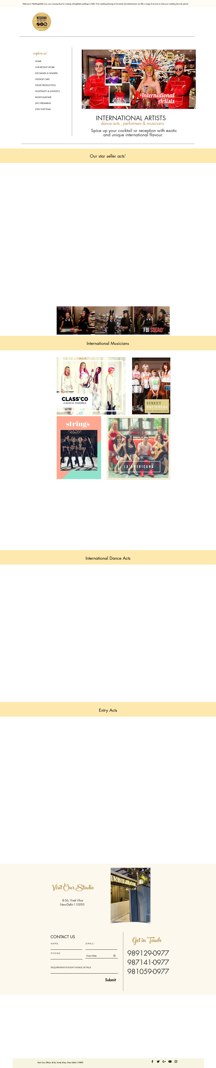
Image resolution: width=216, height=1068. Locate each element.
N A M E (54, 944)
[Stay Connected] (152, 1061)
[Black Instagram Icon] (176, 1061)
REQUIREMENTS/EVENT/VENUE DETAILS (71, 968)
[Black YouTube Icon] (170, 1061)
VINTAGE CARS (42, 79)
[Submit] (104, 980)
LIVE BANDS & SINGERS (46, 73)
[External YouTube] (113, 201)
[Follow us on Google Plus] (164, 1061)
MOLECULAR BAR (43, 97)
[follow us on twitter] (158, 1061)
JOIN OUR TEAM (43, 109)
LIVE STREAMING (43, 103)
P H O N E (55, 953)
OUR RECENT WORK (45, 67)
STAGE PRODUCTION (45, 85)
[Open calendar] (114, 956)
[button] (130, 895)
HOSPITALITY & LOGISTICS (47, 91)
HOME (38, 61)
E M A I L (90, 944)
